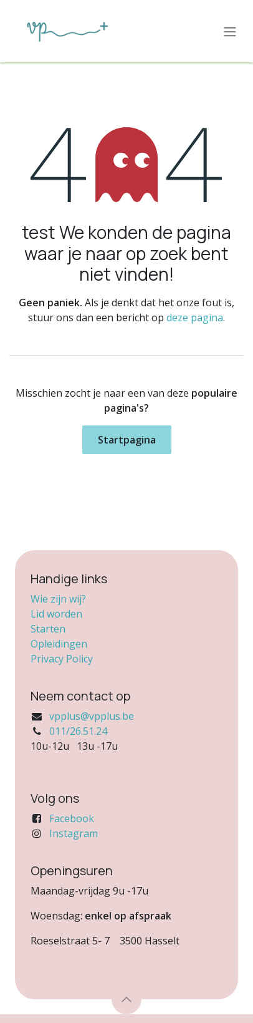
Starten (48, 629)
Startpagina (127, 440)
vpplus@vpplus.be (91, 716)
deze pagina (194, 317)
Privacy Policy (62, 659)
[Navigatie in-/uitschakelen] (230, 31)
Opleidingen (59, 644)
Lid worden (56, 614)
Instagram (73, 833)
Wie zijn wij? (58, 599)
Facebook (71, 818)
